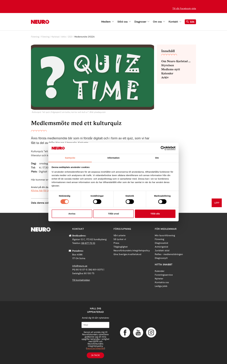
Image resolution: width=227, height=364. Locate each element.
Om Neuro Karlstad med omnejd (176, 61)
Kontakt (175, 21)
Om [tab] (157, 158)
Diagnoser (141, 21)
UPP (216, 202)
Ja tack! (95, 355)
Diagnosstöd (161, 243)
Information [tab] (113, 158)
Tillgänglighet (121, 246)
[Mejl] (95, 325)
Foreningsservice (164, 274)
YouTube (138, 332)
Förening (35, 37)
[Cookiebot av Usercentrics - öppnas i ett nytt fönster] (162, 148)
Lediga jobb (161, 286)
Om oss (159, 21)
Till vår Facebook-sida (184, 8)
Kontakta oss (162, 282)
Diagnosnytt (161, 258)
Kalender (167, 73)
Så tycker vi (120, 239)
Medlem (107, 21)
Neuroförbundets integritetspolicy (132, 250)
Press (116, 243)
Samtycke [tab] (70, 158)
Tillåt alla (155, 213)
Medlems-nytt (170, 69)
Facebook (125, 332)
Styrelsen (167, 65)
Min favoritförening (165, 235)
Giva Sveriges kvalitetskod (127, 254)
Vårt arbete (120, 235)
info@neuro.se (79, 265)
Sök (190, 21)
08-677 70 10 (88, 243)
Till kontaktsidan (81, 280)
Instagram (151, 332)
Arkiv (63, 37)
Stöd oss (124, 21)
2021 (70, 37)
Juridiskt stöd (162, 250)
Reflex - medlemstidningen (169, 254)
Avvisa (71, 213)
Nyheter (159, 278)
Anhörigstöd (161, 246)
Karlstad (55, 37)
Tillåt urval (113, 213)
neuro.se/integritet (95, 348)
